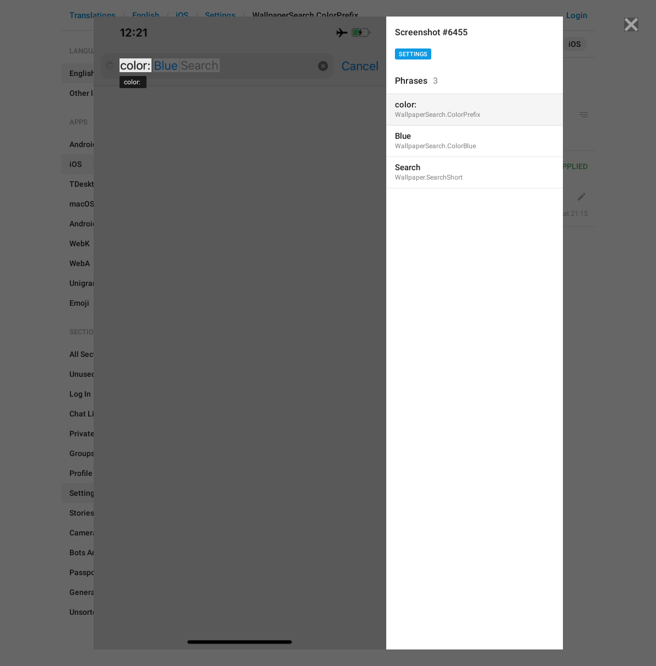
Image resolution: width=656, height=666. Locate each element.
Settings (413, 54)
